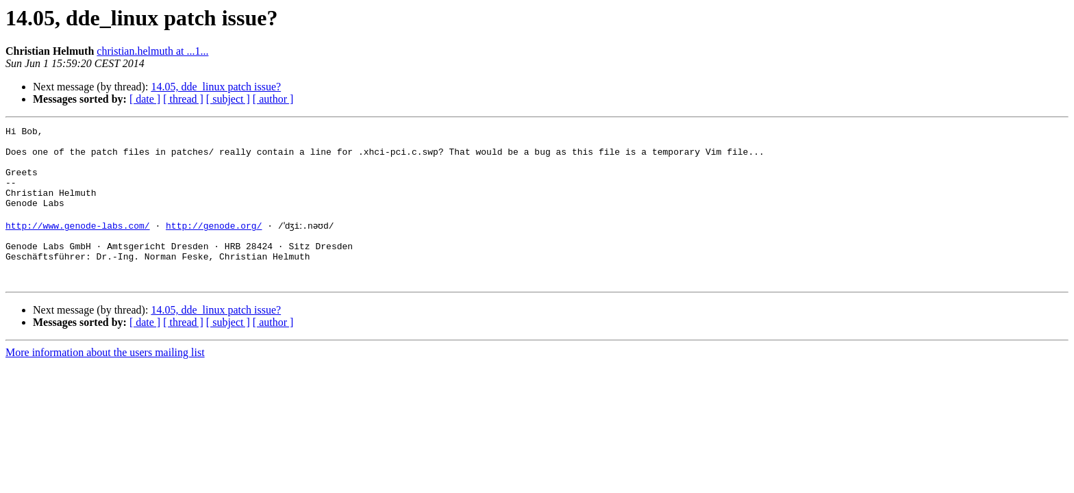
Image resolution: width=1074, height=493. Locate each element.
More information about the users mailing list (105, 381)
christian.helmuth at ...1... (152, 51)
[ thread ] (183, 99)
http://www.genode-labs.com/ (77, 244)
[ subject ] (228, 99)
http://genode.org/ (214, 244)
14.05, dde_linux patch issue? (216, 86)
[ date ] (144, 99)
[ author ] (273, 99)
